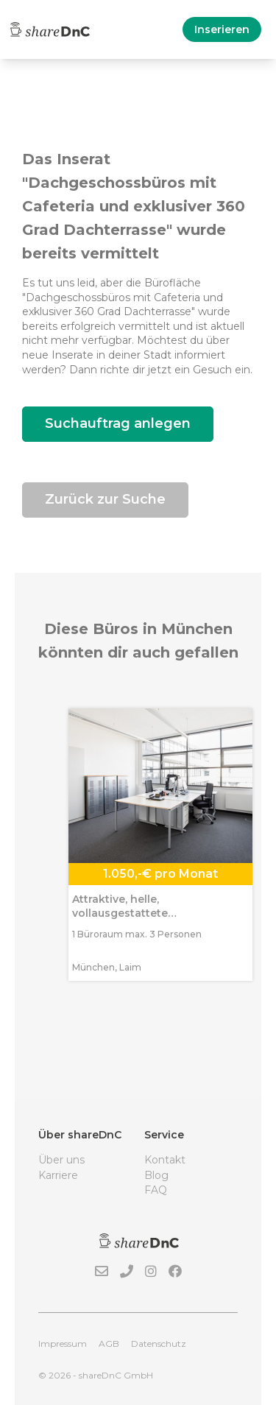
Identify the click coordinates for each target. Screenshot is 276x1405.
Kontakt (164, 1159)
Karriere (58, 1175)
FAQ (155, 1190)
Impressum (62, 1343)
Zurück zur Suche (105, 499)
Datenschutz (158, 1343)
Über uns (61, 1159)
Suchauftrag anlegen (118, 423)
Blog (156, 1175)
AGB (109, 1343)
